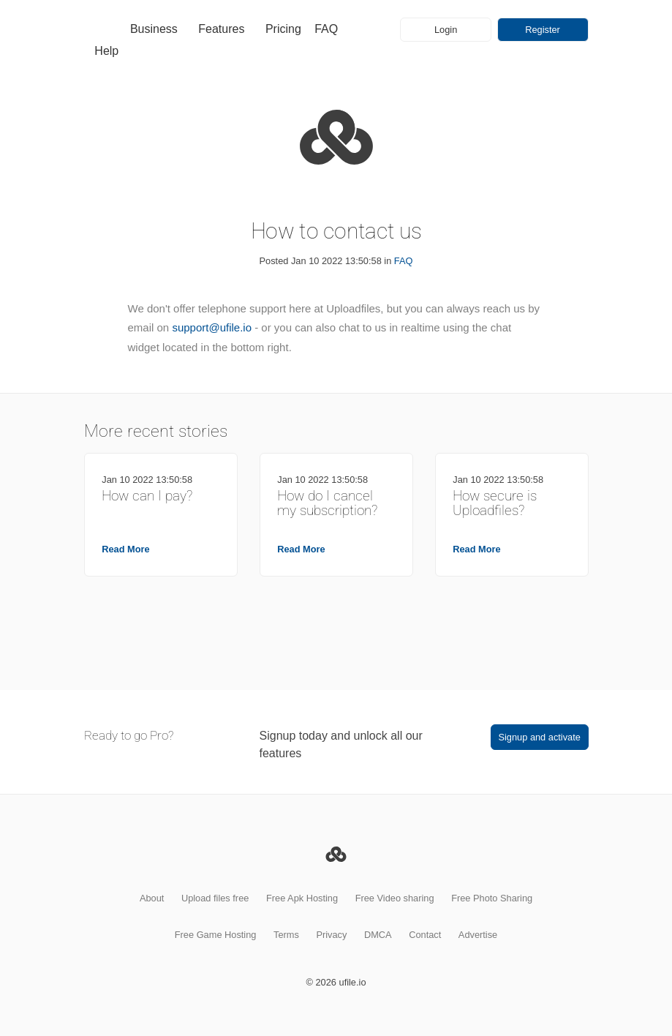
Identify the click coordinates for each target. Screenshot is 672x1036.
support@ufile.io (212, 327)
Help (106, 51)
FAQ (326, 29)
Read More (125, 549)
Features (221, 29)
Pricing (283, 29)
